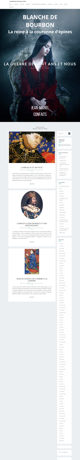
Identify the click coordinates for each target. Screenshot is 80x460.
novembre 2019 (62, 416)
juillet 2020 (61, 398)
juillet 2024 (61, 292)
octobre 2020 (61, 391)
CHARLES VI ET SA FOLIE (32, 167)
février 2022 (61, 356)
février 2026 (61, 248)
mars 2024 (61, 297)
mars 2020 (61, 406)
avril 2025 (61, 273)
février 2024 (61, 300)
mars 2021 (61, 384)
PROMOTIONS (11, 7)
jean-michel (32, 169)
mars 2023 (61, 327)
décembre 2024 (62, 283)
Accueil (10, 4)
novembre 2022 (62, 337)
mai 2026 (61, 243)
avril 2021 (61, 381)
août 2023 (61, 315)
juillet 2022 (61, 347)
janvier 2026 (61, 251)
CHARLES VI (22, 4)
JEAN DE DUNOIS (62, 212)
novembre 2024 (62, 285)
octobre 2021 (61, 366)
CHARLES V (16, 4)
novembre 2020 (62, 388)
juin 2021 (61, 376)
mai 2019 (61, 430)
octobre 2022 (61, 339)
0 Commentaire (40, 169)
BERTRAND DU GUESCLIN (64, 186)
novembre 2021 (62, 364)
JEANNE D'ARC (62, 215)
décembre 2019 (62, 413)
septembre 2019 (62, 420)
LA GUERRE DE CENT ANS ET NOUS (17, 1)
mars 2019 (61, 435)
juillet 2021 (61, 374)
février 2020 (61, 408)
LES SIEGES (56, 4)
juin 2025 (61, 268)
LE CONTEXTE (62, 217)
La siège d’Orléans (62, 160)
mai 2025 (61, 270)
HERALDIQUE (61, 210)
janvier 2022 (61, 359)
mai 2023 (61, 322)
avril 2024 (61, 295)
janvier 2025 (61, 280)
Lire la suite (32, 183)
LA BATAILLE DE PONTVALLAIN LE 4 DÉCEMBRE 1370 (63, 174)
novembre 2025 (62, 255)
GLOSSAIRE (61, 207)
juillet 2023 (61, 317)
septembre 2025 (62, 260)
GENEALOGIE (61, 205)
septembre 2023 (62, 312)
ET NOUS (60, 4)
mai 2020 (61, 401)
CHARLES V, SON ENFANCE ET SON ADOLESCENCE (32, 224)
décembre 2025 (62, 253)
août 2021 (61, 371)
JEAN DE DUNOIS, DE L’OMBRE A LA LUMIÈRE (31, 280)
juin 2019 (61, 428)
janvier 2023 (61, 332)
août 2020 (61, 396)
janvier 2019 (61, 440)
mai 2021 (61, 379)
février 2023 (61, 329)
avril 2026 (61, 246)
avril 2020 (61, 403)
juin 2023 (61, 319)
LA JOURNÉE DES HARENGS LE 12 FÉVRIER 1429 (64, 164)
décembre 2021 (62, 361)
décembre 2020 (62, 386)
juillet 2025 (61, 265)
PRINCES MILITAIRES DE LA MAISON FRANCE (39, 4)
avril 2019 (61, 433)
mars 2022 (61, 354)
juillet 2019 (61, 425)
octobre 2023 (61, 310)
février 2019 (61, 438)
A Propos (65, 4)
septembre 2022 (62, 342)
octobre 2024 (61, 287)
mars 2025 (61, 275)
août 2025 (61, 263)
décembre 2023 (62, 305)
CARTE (60, 188)
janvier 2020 (61, 411)
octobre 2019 (61, 418)
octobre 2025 (61, 258)
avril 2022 (61, 351)
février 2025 (61, 278)
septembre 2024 (62, 290)
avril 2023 (61, 324)
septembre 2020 (62, 393)
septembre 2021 (62, 369)
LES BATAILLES (50, 4)
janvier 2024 (61, 302)
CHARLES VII (28, 4)
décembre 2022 (62, 334)
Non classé (61, 226)
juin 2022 (61, 349)
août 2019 (61, 423)
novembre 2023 (62, 307)
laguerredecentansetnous (65, 145)
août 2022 (61, 344)
